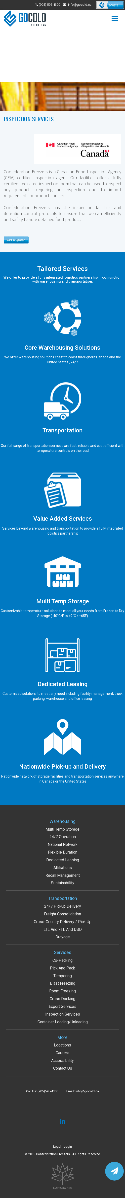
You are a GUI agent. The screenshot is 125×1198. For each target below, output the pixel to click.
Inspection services (62, 1014)
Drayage (62, 937)
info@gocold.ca (79, 4)
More (62, 1037)
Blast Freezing (62, 983)
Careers (62, 1052)
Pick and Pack (62, 968)
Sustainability (62, 882)
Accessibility (62, 1060)
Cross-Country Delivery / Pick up (62, 921)
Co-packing (62, 960)
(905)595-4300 (48, 1091)
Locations (62, 1045)
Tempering (62, 975)
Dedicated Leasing (62, 860)
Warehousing (62, 821)
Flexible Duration (62, 852)
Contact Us (62, 1068)
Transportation (62, 898)
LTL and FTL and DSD (62, 929)
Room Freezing (62, 991)
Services (62, 952)
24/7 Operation (62, 836)
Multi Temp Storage (62, 829)
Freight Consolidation (62, 914)
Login (68, 1146)
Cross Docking (62, 998)
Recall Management (62, 875)
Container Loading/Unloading (63, 1022)
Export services (62, 1006)
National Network (63, 844)
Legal (57, 1146)
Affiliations (62, 867)
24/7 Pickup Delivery (62, 906)
